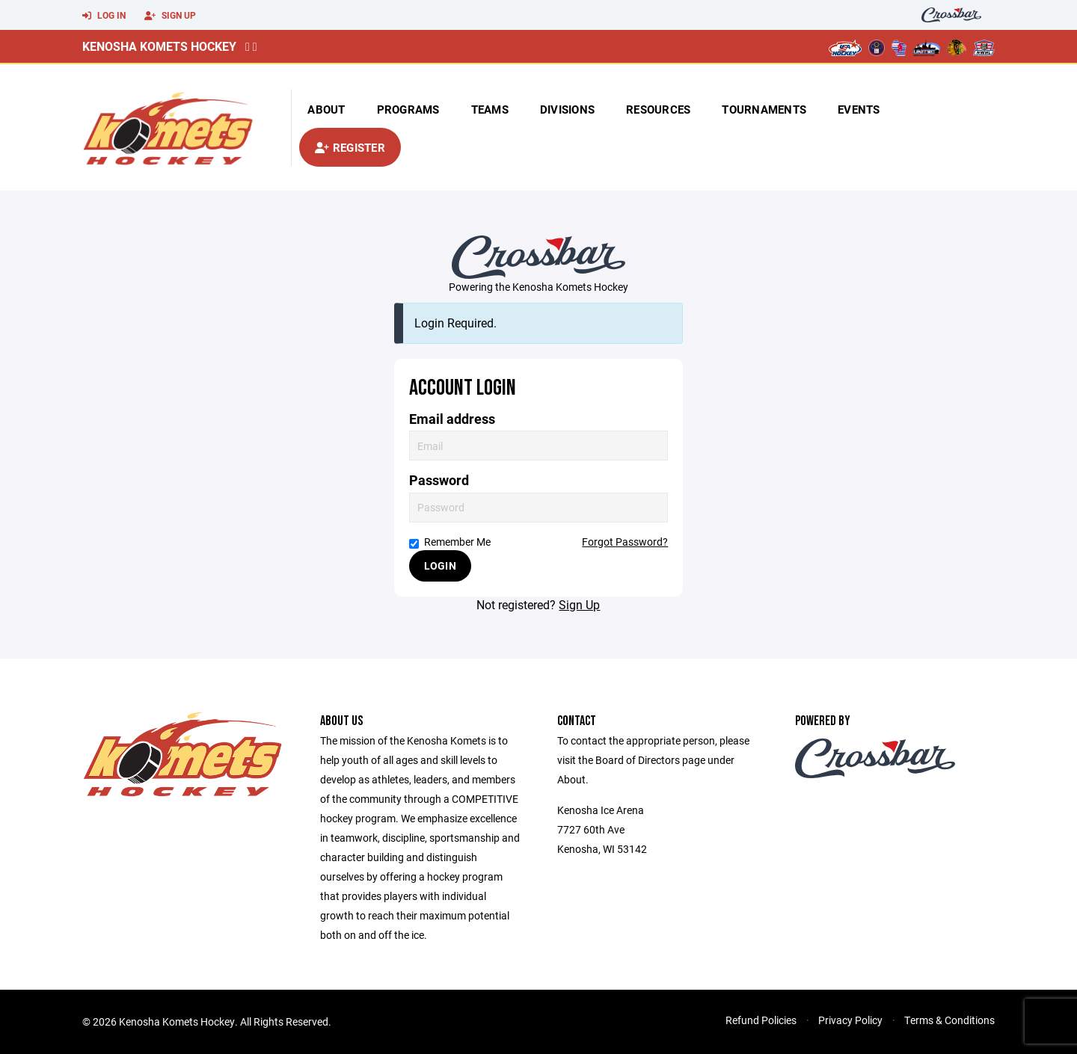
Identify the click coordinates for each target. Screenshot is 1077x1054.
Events (859, 109)
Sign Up (170, 15)
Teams (490, 109)
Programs (408, 109)
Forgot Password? (625, 541)
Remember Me (450, 541)
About (326, 109)
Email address (452, 419)
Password (439, 480)
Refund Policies (761, 1020)
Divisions (567, 109)
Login (440, 565)
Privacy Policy (850, 1020)
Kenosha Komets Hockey (159, 46)
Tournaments (764, 109)
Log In (104, 15)
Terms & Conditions (949, 1020)
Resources (658, 109)
